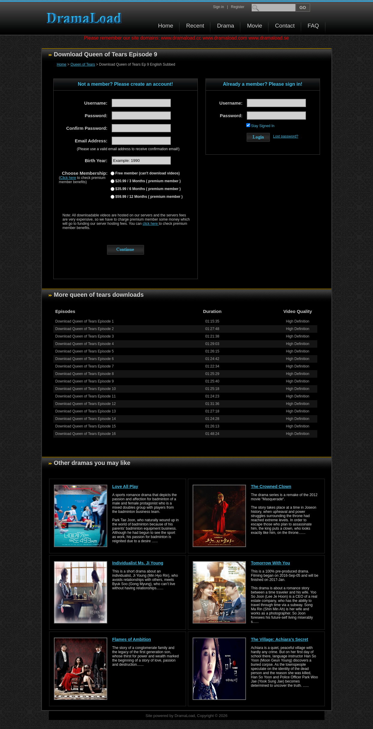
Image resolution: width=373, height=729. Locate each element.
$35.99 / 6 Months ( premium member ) (147, 189)
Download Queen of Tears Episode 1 (84, 321)
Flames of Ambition (131, 639)
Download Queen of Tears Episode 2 (84, 329)
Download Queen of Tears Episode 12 (85, 404)
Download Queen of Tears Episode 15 (85, 426)
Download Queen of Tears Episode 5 (84, 351)
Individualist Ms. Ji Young (138, 563)
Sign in (218, 7)
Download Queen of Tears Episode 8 (84, 374)
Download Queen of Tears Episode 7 (84, 366)
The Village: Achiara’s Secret (279, 639)
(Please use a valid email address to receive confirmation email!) (128, 149)
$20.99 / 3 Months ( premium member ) (147, 181)
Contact (285, 25)
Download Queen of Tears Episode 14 (85, 419)
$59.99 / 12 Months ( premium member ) (148, 197)
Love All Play (125, 486)
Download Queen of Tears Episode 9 (84, 381)
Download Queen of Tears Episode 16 (85, 434)
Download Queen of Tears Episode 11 (85, 396)
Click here (68, 178)
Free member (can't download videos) (147, 173)
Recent (195, 25)
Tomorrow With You (270, 563)
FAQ (313, 25)
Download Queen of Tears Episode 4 (84, 344)
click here (151, 224)
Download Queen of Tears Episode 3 (84, 336)
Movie (254, 25)
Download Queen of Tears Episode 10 (85, 389)
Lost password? (285, 136)
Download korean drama (85, 18)
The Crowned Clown (271, 486)
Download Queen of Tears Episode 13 (85, 411)
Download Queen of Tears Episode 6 (84, 359)
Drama (225, 25)
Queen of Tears (82, 64)
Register (237, 7)
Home (165, 25)
